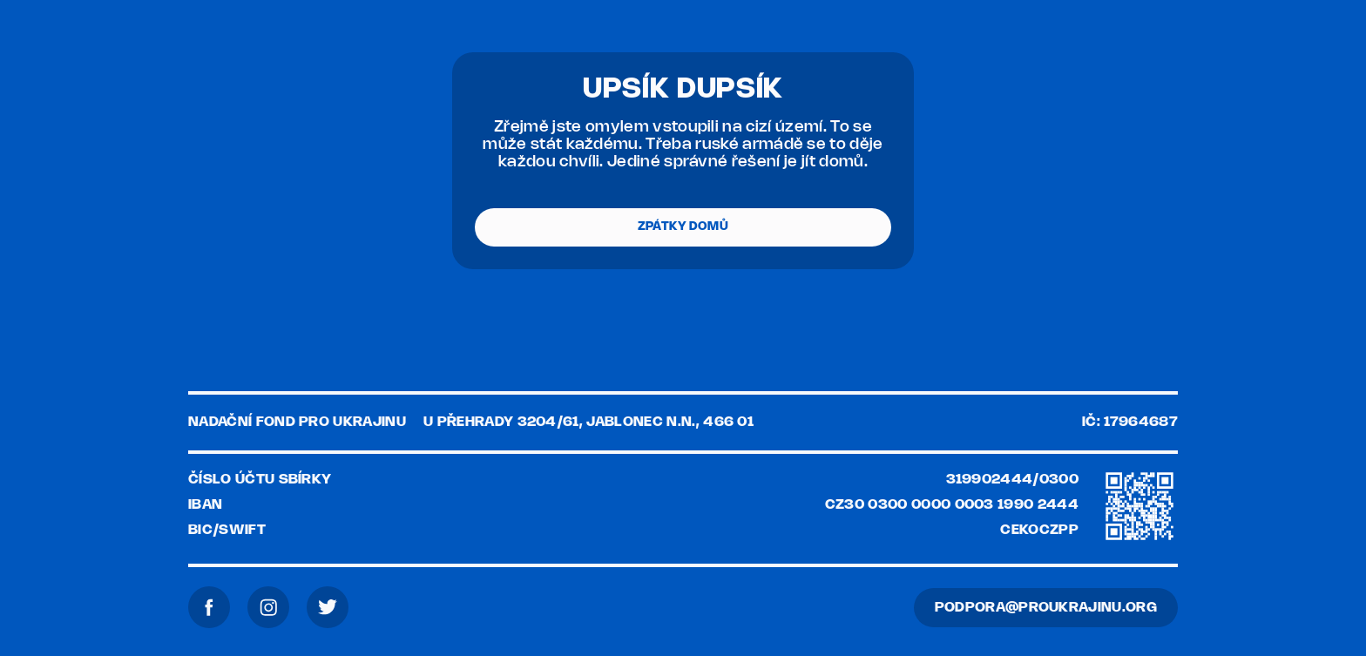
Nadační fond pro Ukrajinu (297, 422)
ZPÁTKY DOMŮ (683, 227)
